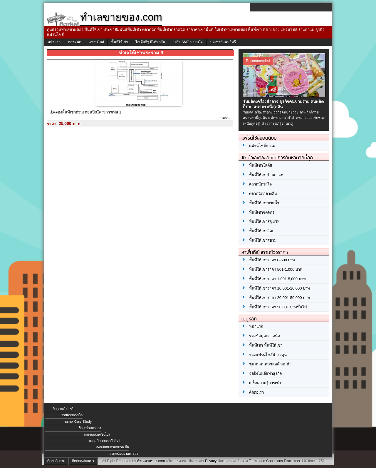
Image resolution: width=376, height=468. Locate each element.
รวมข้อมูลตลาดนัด (264, 336)
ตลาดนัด (74, 42)
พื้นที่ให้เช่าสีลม (262, 231)
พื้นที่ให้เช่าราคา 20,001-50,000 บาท (279, 297)
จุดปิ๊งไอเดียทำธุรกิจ (265, 373)
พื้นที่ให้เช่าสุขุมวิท (264, 221)
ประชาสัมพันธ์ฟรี (223, 42)
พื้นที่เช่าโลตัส (260, 165)
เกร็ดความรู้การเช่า (265, 383)
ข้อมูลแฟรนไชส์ (63, 409)
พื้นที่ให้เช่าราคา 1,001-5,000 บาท (277, 279)
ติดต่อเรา (256, 392)
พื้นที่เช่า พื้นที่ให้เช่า (265, 345)
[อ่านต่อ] (286, 123)
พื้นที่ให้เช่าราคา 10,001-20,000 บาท (279, 288)
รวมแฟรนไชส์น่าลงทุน (268, 354)
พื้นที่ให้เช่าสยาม (263, 240)
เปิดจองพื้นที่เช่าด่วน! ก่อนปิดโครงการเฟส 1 (85, 112)
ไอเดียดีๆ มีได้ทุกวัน (150, 42)
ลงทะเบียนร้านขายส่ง (124, 454)
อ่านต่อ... (224, 118)
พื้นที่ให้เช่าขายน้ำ (264, 203)
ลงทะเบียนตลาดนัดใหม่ (104, 441)
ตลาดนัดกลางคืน (263, 193)
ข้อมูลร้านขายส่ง (90, 428)
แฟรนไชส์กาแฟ (262, 145)
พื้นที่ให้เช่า (119, 42)
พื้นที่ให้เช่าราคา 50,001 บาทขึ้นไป (278, 307)
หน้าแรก (54, 42)
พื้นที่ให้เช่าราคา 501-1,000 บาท (276, 269)
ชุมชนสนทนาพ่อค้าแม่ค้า (270, 364)
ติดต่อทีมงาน (56, 461)
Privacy (210, 461)
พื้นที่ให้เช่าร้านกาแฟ (266, 175)
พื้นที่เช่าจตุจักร (261, 212)
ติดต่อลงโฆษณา (83, 461)
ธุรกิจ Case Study (78, 421)
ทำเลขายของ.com (151, 461)
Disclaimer (292, 461)
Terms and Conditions (266, 461)
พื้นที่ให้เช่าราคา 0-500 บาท (272, 260)
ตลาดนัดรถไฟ (260, 184)
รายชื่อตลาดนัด (72, 415)
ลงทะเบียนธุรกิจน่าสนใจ (112, 447)
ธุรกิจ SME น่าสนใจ (187, 42)
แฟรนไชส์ (96, 42)
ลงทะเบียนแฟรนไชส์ (96, 434)
